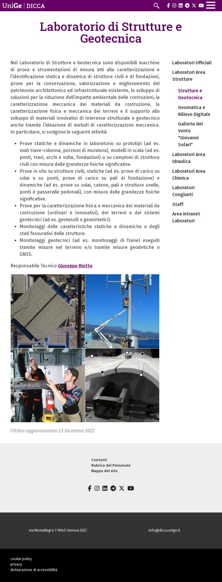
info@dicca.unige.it (164, 530)
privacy (16, 564)
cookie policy (21, 559)
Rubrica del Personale (111, 465)
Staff (177, 204)
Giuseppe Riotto (75, 266)
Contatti (99, 460)
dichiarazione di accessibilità (33, 570)
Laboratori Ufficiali (192, 62)
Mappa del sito (104, 471)
